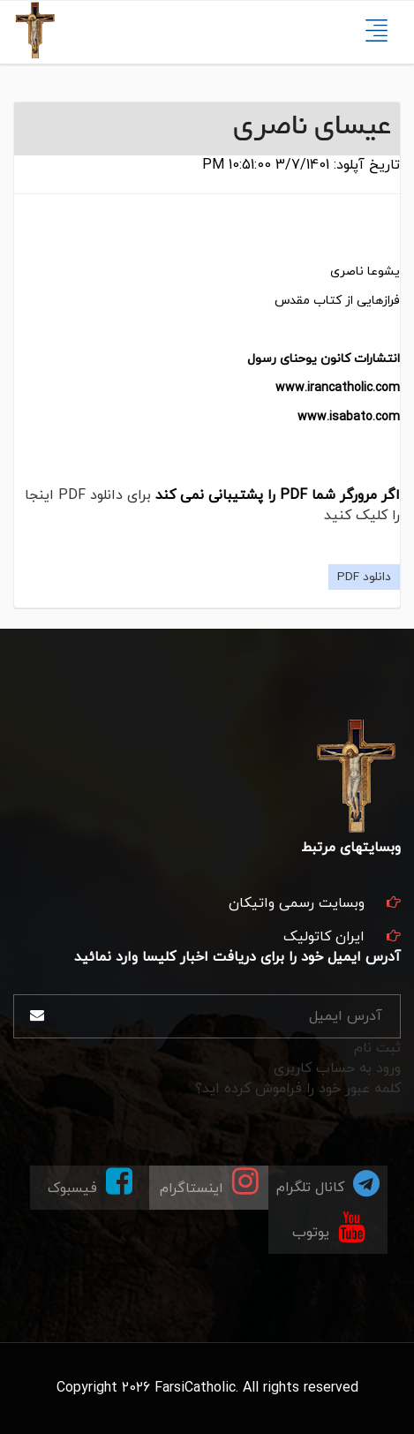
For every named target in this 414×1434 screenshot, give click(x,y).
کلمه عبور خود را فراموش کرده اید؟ (298, 1088)
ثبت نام (377, 1048)
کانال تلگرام (328, 1182)
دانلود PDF (364, 577)
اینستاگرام (209, 1182)
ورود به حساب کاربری (337, 1068)
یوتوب (328, 1226)
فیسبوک (90, 1182)
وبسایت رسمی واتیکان (297, 903)
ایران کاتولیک (324, 937)
